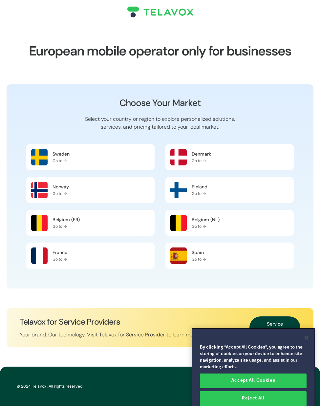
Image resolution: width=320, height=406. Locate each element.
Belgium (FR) (66, 220)
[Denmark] (178, 157)
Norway (61, 187)
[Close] (306, 345)
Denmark (201, 154)
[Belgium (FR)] (39, 223)
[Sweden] (39, 157)
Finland (199, 187)
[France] (39, 255)
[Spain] (178, 255)
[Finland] (178, 190)
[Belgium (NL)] (178, 223)
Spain (198, 252)
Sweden (61, 154)
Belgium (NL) (206, 220)
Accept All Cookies (253, 388)
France (60, 252)
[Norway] (39, 190)
